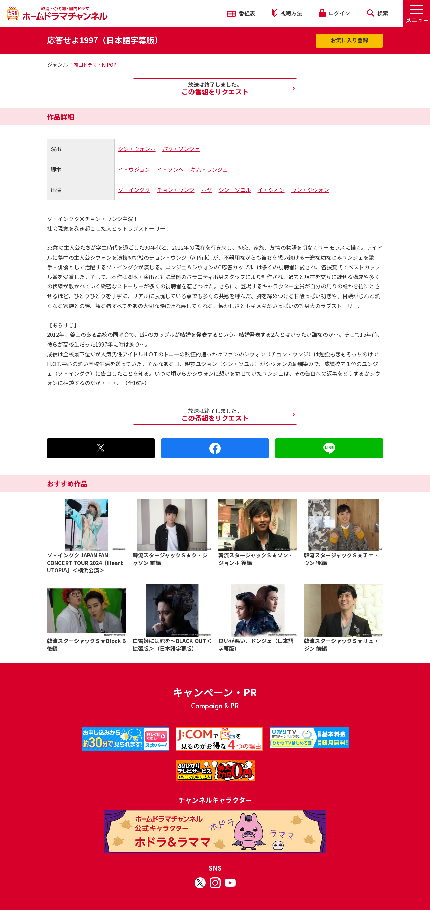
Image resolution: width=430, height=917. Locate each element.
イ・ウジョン (134, 169)
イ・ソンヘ (170, 169)
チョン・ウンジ (176, 190)
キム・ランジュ (209, 169)
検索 (377, 13)
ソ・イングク (134, 190)
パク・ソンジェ (181, 149)
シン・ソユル (235, 190)
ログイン (334, 13)
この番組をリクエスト (215, 88)
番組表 (241, 13)
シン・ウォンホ (137, 149)
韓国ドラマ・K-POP (95, 64)
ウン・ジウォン (310, 190)
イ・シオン (271, 190)
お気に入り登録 (349, 40)
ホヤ (206, 190)
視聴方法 (287, 13)
